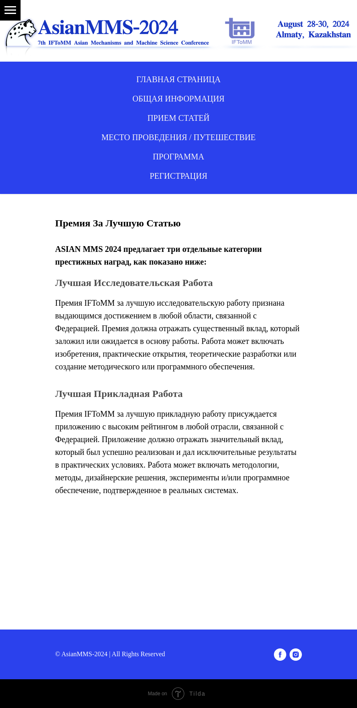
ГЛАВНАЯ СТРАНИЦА (179, 79)
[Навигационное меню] (10, 10)
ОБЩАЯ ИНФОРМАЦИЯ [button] (178, 98)
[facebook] (280, 654)
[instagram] (296, 654)
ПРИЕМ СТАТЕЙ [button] (178, 117)
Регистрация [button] (178, 175)
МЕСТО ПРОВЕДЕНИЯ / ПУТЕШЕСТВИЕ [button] (178, 137)
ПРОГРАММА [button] (178, 156)
